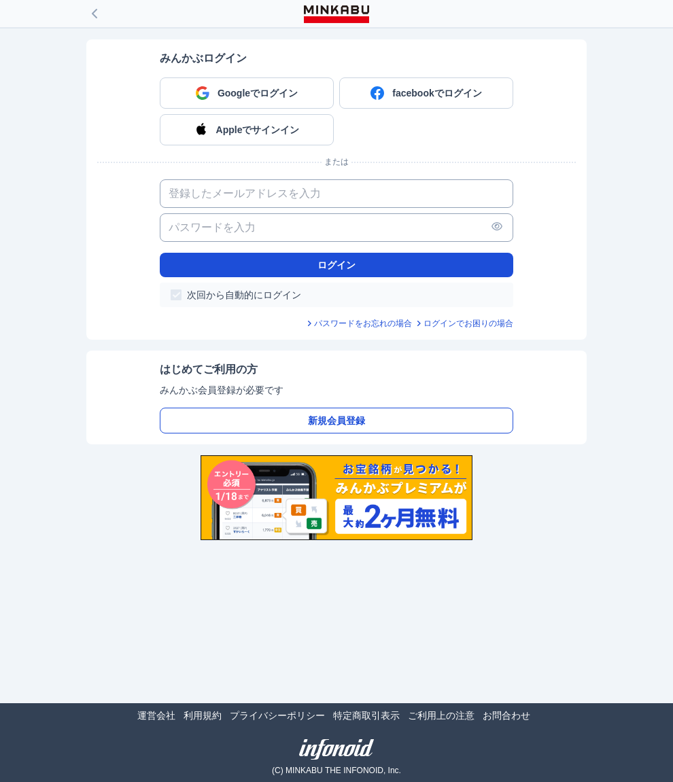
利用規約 (203, 715)
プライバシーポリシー (277, 715)
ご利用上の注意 (441, 715)
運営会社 (156, 715)
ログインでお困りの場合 (468, 323)
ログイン (336, 265)
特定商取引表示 (366, 715)
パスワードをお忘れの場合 (363, 323)
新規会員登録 (336, 420)
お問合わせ (506, 715)
